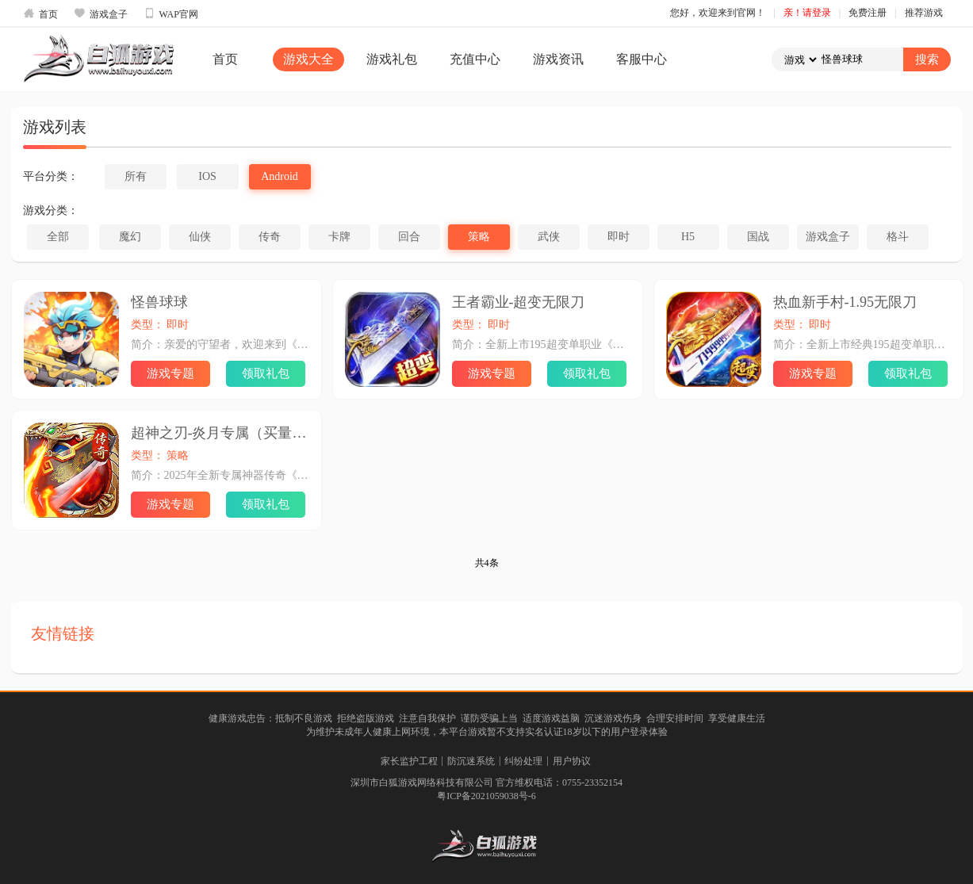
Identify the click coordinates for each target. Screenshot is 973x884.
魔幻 (130, 237)
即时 (618, 237)
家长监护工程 (409, 761)
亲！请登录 (807, 12)
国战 (758, 237)
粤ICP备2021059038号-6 (486, 796)
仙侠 (200, 237)
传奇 (270, 237)
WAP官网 (171, 13)
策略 (479, 237)
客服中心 (641, 59)
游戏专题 (170, 373)
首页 (40, 13)
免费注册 (868, 12)
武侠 (549, 237)
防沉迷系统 (471, 761)
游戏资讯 (558, 59)
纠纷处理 (523, 761)
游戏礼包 (391, 59)
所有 (135, 176)
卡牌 (339, 237)
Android (279, 176)
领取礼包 (265, 373)
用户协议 (572, 761)
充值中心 (475, 59)
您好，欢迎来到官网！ (717, 12)
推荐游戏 (924, 12)
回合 (409, 237)
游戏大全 (308, 59)
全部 (58, 237)
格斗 (898, 237)
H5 (688, 237)
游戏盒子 (101, 13)
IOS (207, 176)
